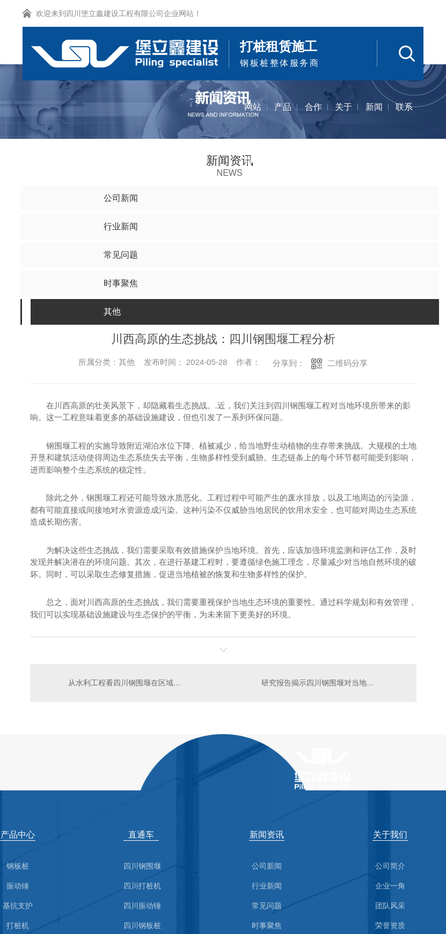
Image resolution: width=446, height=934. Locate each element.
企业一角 (390, 886)
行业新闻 (267, 886)
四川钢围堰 (142, 866)
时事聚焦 (267, 926)
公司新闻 (267, 866)
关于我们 (343, 118)
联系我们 (404, 118)
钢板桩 (17, 866)
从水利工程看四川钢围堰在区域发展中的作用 (126, 682)
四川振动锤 (142, 906)
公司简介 (390, 866)
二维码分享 (347, 363)
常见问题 (267, 906)
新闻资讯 (374, 118)
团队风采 (390, 906)
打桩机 (17, 926)
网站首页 (252, 118)
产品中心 (282, 118)
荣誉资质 (390, 926)
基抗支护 (18, 906)
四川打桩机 (142, 886)
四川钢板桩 (142, 926)
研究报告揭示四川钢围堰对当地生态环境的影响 (332, 682)
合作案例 (313, 118)
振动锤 (17, 886)
